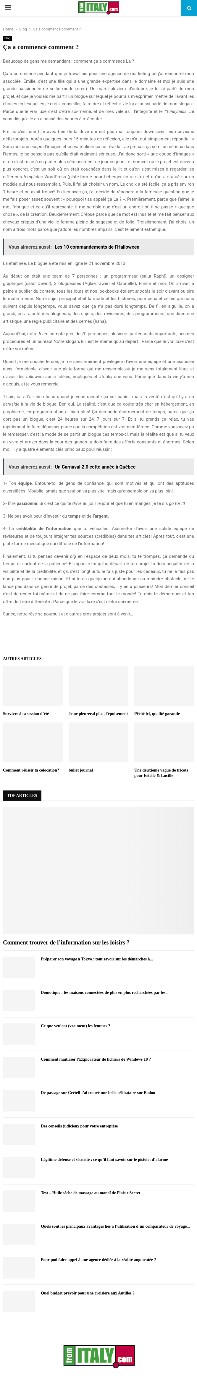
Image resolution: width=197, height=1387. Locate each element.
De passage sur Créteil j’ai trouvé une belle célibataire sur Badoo (98, 1093)
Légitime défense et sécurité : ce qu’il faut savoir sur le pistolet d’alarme (104, 1159)
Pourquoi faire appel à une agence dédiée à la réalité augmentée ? (98, 1260)
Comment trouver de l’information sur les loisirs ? (66, 942)
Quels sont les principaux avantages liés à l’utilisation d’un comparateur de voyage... (115, 1226)
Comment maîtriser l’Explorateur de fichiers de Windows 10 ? (96, 1059)
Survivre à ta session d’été (26, 714)
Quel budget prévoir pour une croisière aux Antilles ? (88, 1293)
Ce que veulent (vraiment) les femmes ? (75, 1026)
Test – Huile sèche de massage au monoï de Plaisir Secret (91, 1193)
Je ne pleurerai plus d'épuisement (98, 714)
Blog (7, 38)
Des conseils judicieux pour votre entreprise (79, 1126)
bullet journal (81, 770)
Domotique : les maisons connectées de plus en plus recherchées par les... (105, 992)
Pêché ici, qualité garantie (157, 714)
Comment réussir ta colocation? (31, 770)
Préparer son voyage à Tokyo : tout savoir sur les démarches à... (97, 959)
